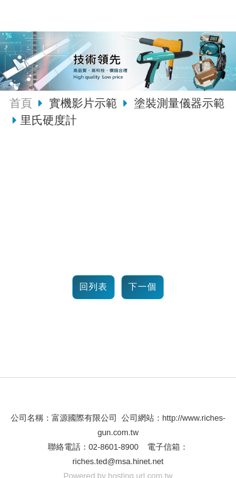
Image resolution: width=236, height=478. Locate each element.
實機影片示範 (84, 103)
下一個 (142, 287)
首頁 (20, 103)
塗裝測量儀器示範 (178, 103)
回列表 (93, 287)
